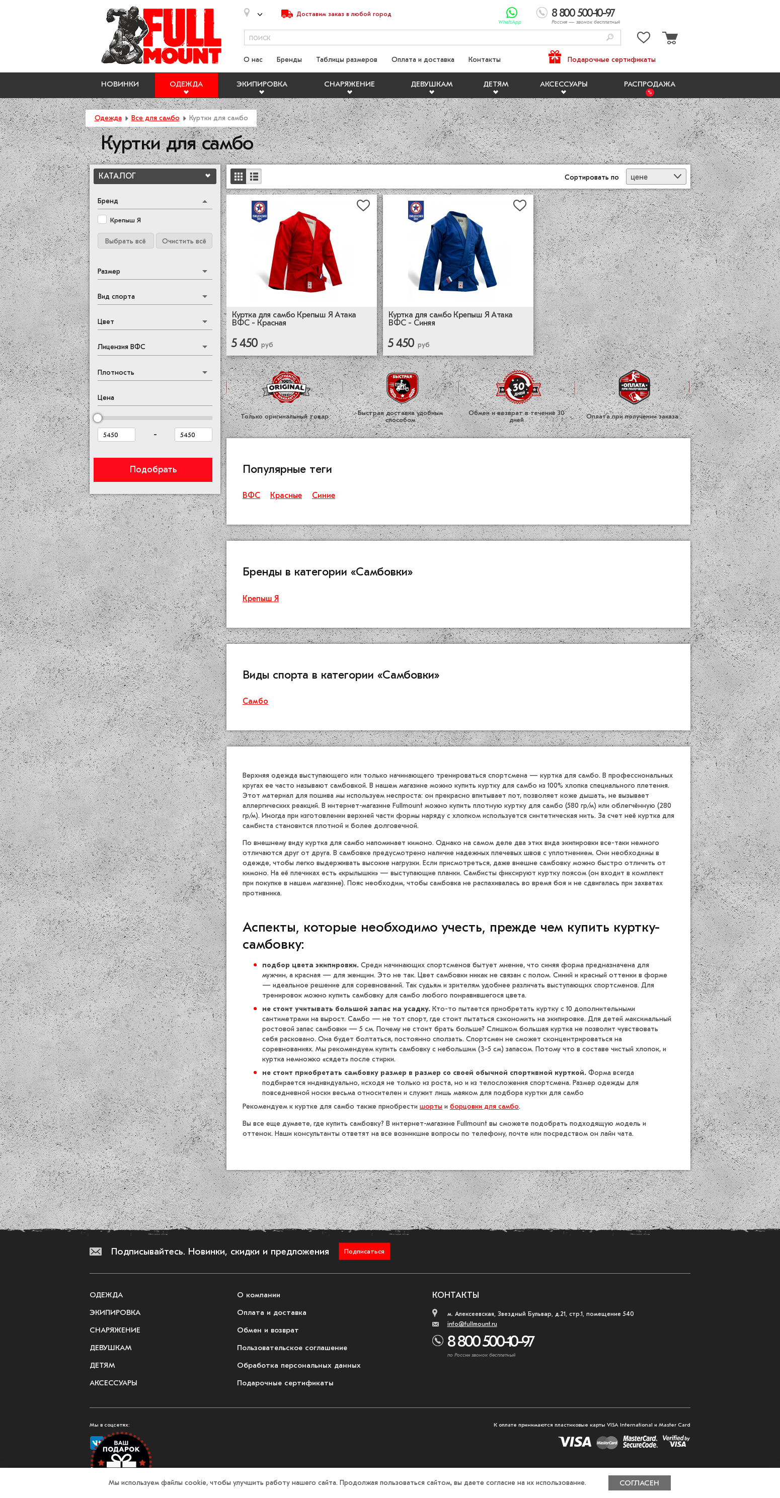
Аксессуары (564, 84)
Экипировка (262, 84)
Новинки (120, 84)
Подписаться (364, 1251)
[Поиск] (610, 38)
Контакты (485, 59)
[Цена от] (116, 435)
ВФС (251, 495)
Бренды (289, 59)
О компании (258, 1294)
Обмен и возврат (268, 1330)
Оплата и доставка (423, 59)
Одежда (186, 84)
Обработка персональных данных (299, 1365)
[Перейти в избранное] (644, 39)
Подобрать (153, 469)
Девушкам (432, 84)
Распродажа (649, 84)
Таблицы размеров (346, 59)
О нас (253, 59)
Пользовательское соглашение (292, 1347)
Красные (286, 495)
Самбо (255, 701)
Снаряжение (349, 84)
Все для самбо (155, 118)
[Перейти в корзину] (669, 39)
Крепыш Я (261, 598)
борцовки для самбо (484, 1106)
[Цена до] (193, 435)
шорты (431, 1106)
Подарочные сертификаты (612, 59)
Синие (323, 495)
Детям (496, 84)
